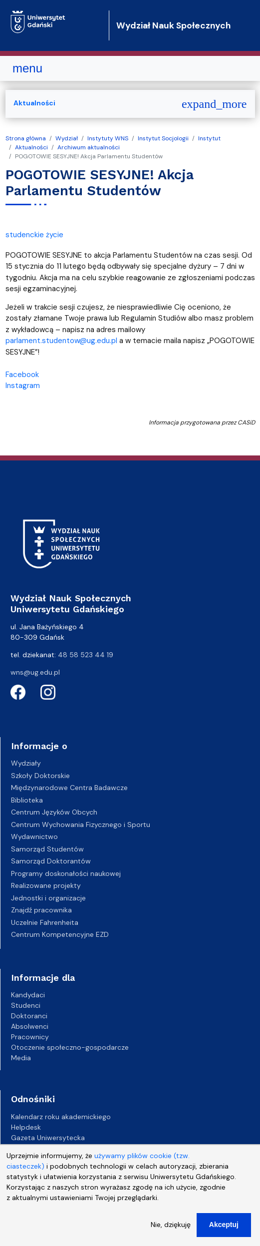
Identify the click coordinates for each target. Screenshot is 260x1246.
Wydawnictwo (34, 836)
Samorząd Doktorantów (51, 860)
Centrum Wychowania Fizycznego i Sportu (80, 824)
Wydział (66, 138)
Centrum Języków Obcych (54, 812)
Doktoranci (29, 1015)
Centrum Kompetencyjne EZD (60, 934)
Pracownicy (30, 1036)
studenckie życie (34, 235)
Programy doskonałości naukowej (66, 873)
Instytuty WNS (107, 138)
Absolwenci (29, 1026)
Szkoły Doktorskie (40, 775)
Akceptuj (224, 1233)
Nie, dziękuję (171, 1232)
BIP (15, 1148)
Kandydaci (28, 994)
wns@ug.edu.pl (35, 672)
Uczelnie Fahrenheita (44, 922)
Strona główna (25, 138)
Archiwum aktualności (88, 147)
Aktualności (31, 147)
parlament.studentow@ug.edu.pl (61, 341)
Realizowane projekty (46, 885)
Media (21, 1057)
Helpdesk (26, 1127)
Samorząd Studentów (47, 848)
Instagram (22, 386)
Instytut (209, 138)
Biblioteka (27, 800)
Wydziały (26, 763)
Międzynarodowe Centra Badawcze (69, 787)
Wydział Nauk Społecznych (173, 25)
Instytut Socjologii (163, 138)
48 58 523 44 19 (85, 654)
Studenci (25, 1005)
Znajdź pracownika (41, 909)
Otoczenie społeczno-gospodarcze (70, 1047)
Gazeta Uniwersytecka (48, 1137)
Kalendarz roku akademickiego (61, 1116)
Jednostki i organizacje (48, 897)
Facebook (22, 375)
